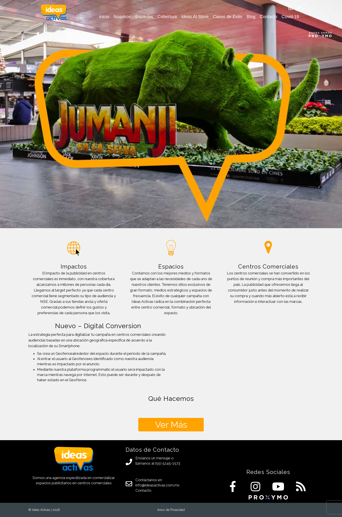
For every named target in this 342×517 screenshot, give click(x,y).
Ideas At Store (195, 16)
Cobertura (167, 16)
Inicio (104, 16)
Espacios (144, 16)
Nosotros (122, 16)
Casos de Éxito (227, 16)
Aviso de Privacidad (171, 510)
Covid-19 (290, 16)
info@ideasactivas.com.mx (157, 485)
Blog (251, 16)
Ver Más (171, 424)
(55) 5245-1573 (167, 463)
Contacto (268, 16)
